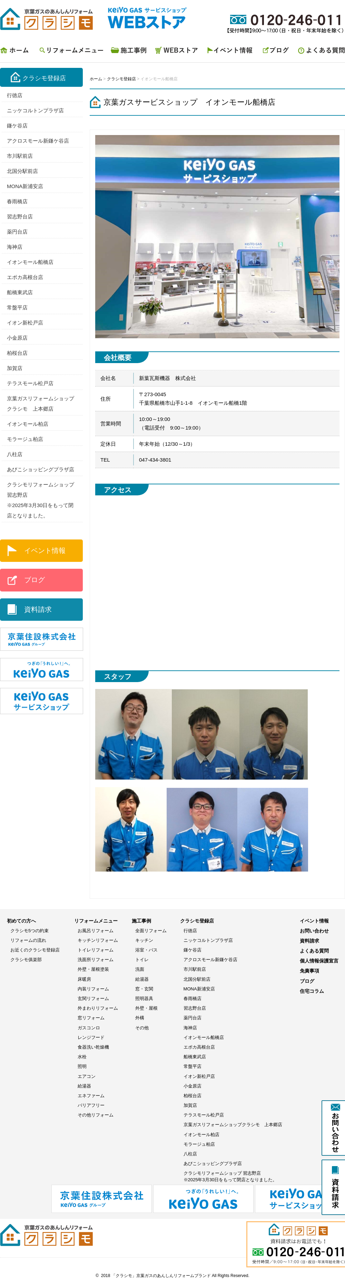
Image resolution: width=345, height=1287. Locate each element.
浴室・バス (146, 950)
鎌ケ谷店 (17, 125)
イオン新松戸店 (25, 323)
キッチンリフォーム (98, 940)
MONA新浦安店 (25, 186)
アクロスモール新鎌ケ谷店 (38, 141)
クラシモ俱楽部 (26, 959)
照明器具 (144, 998)
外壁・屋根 (146, 1008)
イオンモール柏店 (27, 424)
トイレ (142, 959)
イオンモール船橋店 (30, 262)
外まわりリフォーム (98, 1008)
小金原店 (17, 338)
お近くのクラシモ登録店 (35, 950)
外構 (139, 1017)
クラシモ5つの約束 (29, 930)
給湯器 (84, 1086)
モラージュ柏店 (25, 439)
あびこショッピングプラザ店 (40, 469)
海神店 (14, 247)
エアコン (87, 1076)
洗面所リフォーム (96, 959)
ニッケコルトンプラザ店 (35, 110)
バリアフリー (91, 1105)
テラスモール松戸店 (30, 383)
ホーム (17, 52)
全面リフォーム (151, 930)
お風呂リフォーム (96, 930)
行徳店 (14, 95)
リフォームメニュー (70, 52)
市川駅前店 (20, 156)
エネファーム (91, 1095)
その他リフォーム (96, 1115)
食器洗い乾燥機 (93, 1047)
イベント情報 (231, 52)
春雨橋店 (17, 201)
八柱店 (14, 454)
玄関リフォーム (93, 998)
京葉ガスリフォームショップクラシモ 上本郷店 (233, 1124)
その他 (142, 1027)
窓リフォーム (91, 1017)
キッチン (144, 940)
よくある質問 (319, 52)
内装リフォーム (93, 988)
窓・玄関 (144, 988)
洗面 (139, 969)
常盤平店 (17, 307)
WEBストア (178, 52)
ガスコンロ (89, 1027)
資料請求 (38, 609)
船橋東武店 (20, 292)
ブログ (276, 52)
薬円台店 (17, 232)
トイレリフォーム (96, 950)
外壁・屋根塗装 (93, 969)
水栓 (82, 1056)
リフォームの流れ (28, 940)
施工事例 (129, 52)
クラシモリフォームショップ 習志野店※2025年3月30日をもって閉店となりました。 (230, 1176)
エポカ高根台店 (25, 277)
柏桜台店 (17, 353)
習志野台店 (20, 216)
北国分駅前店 (22, 171)
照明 (82, 1066)
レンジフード (91, 1037)
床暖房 (84, 979)
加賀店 (14, 368)
